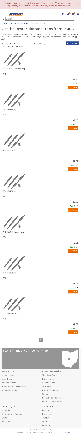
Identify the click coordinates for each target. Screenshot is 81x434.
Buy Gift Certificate (50, 390)
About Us (6, 410)
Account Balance (9, 382)
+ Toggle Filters (73, 43)
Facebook (46, 410)
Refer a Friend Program (52, 401)
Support (45, 394)
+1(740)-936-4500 (64, 432)
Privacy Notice (48, 379)
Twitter (45, 418)
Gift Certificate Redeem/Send (14, 386)
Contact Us (47, 386)
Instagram (46, 414)
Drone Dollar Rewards (51, 398)
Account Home (8, 375)
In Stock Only (40, 43)
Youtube (46, 421)
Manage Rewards (9, 390)
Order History (8, 379)
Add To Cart (72, 87)
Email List (6, 421)
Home (4, 23)
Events (4, 418)
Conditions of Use (50, 382)
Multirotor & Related (19, 23)
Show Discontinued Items (13, 46)
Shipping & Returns (50, 375)
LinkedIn (46, 425)
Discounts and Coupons (12, 414)
